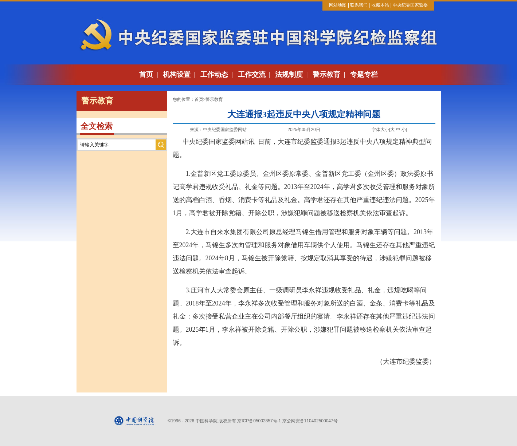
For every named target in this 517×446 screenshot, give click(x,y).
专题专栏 (364, 74)
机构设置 (177, 74)
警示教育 (326, 74)
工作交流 (252, 74)
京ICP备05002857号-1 (259, 420)
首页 (146, 74)
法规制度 (289, 74)
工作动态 (214, 74)
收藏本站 (380, 5)
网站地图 (337, 5)
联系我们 (359, 5)
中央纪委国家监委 (410, 5)
